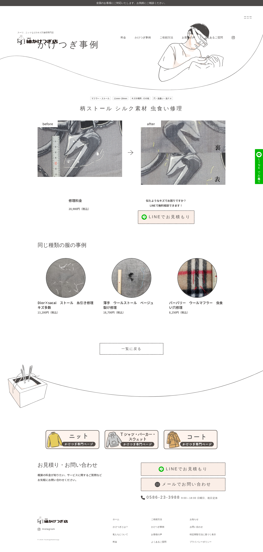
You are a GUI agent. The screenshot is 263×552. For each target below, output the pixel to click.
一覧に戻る (131, 349)
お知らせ (194, 519)
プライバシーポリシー (201, 542)
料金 (123, 37)
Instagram (46, 529)
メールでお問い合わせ (183, 484)
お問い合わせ (196, 527)
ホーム (116, 519)
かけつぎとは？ (120, 527)
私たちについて (120, 534)
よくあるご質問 (213, 37)
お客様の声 (188, 37)
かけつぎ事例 (143, 37)
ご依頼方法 (166, 37)
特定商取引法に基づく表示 (203, 534)
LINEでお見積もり (166, 217)
